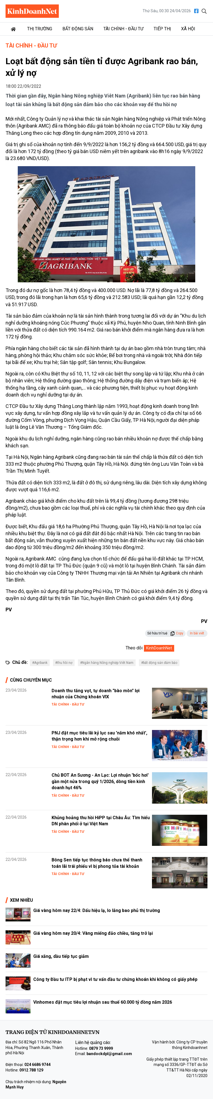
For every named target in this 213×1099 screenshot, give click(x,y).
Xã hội (188, 28)
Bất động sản (77, 28)
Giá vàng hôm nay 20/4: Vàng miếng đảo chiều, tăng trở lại (93, 933)
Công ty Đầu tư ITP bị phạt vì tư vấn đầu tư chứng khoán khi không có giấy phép (115, 979)
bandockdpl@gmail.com (109, 1053)
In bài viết (197, 633)
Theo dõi (134, 648)
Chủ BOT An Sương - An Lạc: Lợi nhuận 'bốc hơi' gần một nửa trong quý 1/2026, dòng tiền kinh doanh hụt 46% (100, 781)
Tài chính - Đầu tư (123, 28)
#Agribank (39, 663)
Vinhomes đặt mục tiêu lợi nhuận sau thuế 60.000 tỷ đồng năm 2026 (102, 1002)
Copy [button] (176, 633)
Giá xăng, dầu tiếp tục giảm (61, 956)
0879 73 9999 (101, 1048)
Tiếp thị (162, 28)
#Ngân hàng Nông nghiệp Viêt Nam (106, 663)
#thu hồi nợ (63, 663)
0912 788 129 (31, 1070)
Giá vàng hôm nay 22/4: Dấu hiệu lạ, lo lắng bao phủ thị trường (96, 910)
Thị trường (39, 28)
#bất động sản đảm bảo (159, 663)
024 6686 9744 (37, 1064)
